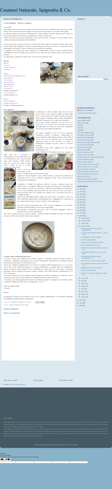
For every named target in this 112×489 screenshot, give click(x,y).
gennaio (83, 297)
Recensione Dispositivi (84, 140)
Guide (79, 128)
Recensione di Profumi (84, 137)
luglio (83, 281)
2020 (81, 205)
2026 (81, 189)
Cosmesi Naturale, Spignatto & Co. (35, 10)
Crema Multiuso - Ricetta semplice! (91, 237)
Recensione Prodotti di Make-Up (87, 142)
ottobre (83, 223)
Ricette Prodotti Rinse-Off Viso (86, 174)
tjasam (63, 445)
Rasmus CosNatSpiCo (86, 110)
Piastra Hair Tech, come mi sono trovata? (93, 261)
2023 (81, 197)
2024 (81, 194)
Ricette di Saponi (82, 150)
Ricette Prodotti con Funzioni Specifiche (89, 157)
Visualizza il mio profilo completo (87, 113)
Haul (78, 130)
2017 (81, 213)
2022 (81, 200)
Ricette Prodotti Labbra (84, 162)
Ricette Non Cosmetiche (84, 154)
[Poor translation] (7, 459)
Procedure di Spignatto (84, 132)
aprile (83, 289)
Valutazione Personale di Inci (85, 179)
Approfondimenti (82, 120)
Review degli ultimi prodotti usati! (90, 245)
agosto (83, 278)
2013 (81, 305)
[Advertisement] (38, 369)
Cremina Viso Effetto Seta (88, 270)
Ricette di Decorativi (83, 147)
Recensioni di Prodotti (83, 145)
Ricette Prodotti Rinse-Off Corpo (87, 171)
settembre (84, 226)
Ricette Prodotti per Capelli (85, 169)
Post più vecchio (66, 380)
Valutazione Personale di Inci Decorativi (89, 181)
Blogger (75, 445)
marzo (83, 291)
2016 (81, 216)
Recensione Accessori (84, 135)
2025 (81, 191)
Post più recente (11, 380)
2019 (81, 208)
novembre (84, 221)
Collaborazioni (81, 123)
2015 (81, 300)
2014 (81, 303)
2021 (81, 202)
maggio (83, 286)
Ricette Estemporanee (84, 152)
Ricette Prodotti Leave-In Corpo (19, 305)
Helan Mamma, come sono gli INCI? (91, 268)
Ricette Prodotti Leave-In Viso (86, 167)
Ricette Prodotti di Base (84, 159)
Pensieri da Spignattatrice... (89, 240)
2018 (81, 210)
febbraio (83, 294)
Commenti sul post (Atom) (17, 384)
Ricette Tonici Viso (82, 176)
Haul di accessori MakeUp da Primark (92, 242)
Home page (38, 380)
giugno (83, 283)
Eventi (79, 125)
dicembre (84, 218)
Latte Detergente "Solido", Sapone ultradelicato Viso (91, 257)
